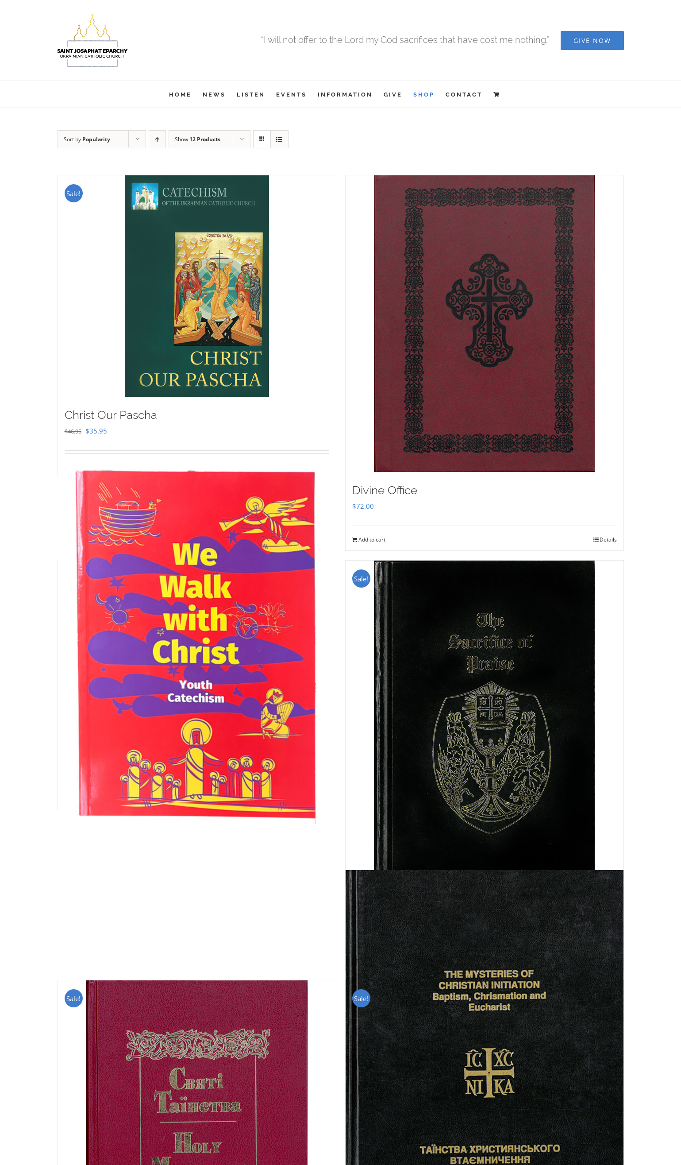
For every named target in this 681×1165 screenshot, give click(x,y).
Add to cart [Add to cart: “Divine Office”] (371, 539)
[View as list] (279, 139)
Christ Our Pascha (111, 415)
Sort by (87, 139)
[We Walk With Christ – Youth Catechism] (197, 646)
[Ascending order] (157, 139)
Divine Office (384, 490)
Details (608, 539)
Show (197, 139)
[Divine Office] (484, 323)
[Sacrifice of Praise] (484, 726)
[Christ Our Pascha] (197, 286)
